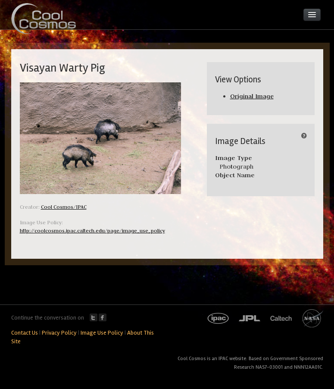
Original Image (252, 96)
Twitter (93, 317)
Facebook (102, 317)
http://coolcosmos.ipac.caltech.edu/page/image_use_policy (92, 230)
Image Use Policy (102, 332)
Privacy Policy (59, 332)
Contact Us (24, 332)
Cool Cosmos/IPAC (64, 207)
